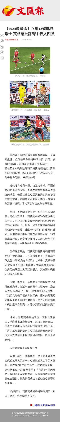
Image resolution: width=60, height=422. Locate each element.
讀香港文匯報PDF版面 (44, 405)
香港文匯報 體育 (11, 40)
